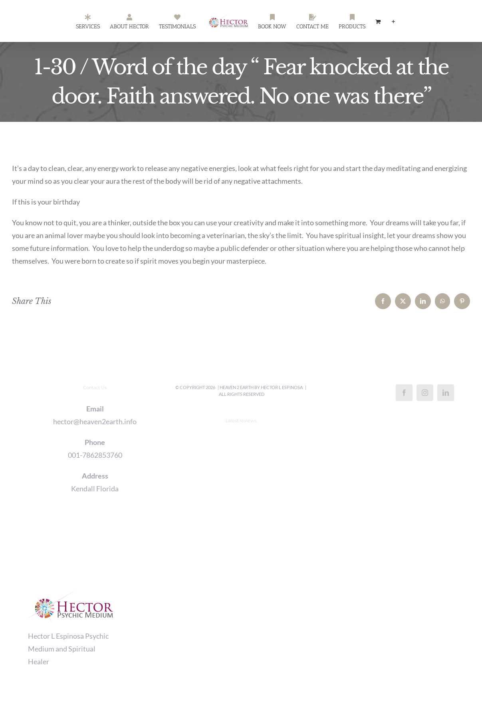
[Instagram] (425, 392)
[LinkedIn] (445, 392)
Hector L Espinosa (282, 387)
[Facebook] (404, 392)
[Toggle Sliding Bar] (393, 21)
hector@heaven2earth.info (95, 421)
